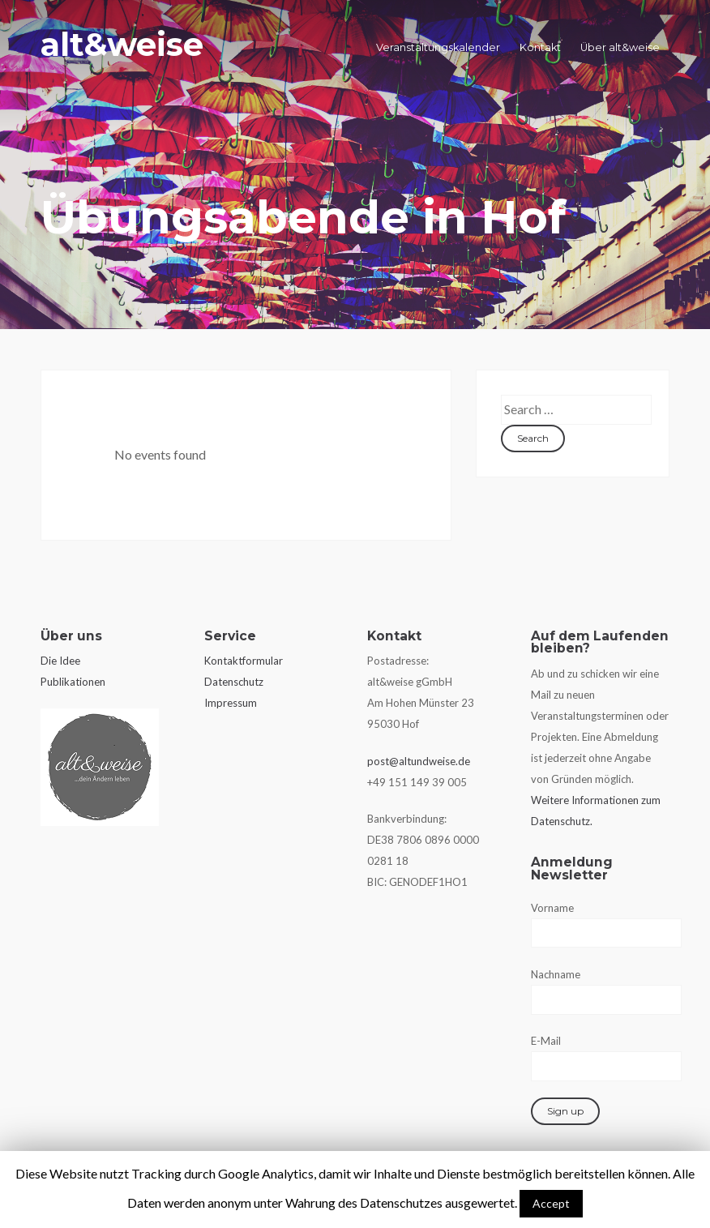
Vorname (552, 907)
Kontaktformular (243, 660)
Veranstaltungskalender (438, 47)
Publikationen (73, 681)
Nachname (555, 974)
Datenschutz (233, 681)
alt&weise (122, 44)
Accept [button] (551, 1203)
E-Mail (546, 1040)
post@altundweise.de (418, 761)
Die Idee (60, 660)
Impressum (230, 702)
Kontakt (540, 47)
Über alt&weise (620, 47)
